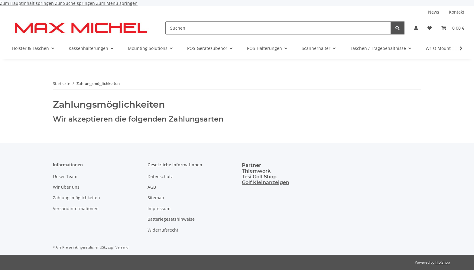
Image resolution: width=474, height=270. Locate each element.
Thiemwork (256, 171)
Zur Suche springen (75, 3)
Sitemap (156, 197)
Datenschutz (160, 176)
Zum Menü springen (117, 3)
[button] (416, 28)
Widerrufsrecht (163, 230)
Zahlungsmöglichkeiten (76, 197)
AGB (152, 187)
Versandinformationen (76, 208)
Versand (121, 247)
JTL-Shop (442, 262)
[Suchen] (278, 27)
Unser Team (65, 176)
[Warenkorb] (453, 28)
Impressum (159, 208)
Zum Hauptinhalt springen (27, 3)
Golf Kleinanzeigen (265, 182)
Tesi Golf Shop (259, 177)
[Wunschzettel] (430, 28)
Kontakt (456, 12)
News (433, 12)
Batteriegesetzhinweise (171, 219)
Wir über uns (66, 187)
